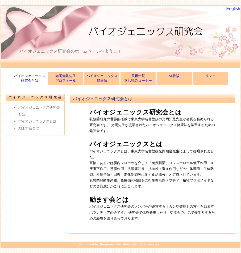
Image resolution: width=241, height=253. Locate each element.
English (233, 8)
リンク (210, 78)
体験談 (174, 78)
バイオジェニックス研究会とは (29, 78)
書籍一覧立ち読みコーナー (138, 78)
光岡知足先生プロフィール (65, 78)
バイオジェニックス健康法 (102, 78)
